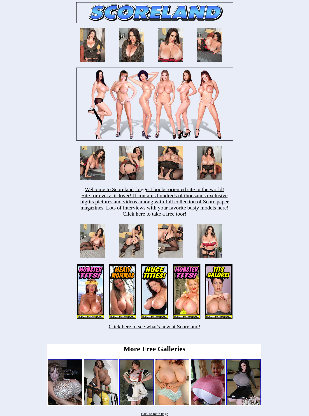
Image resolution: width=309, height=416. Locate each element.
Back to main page (154, 414)
